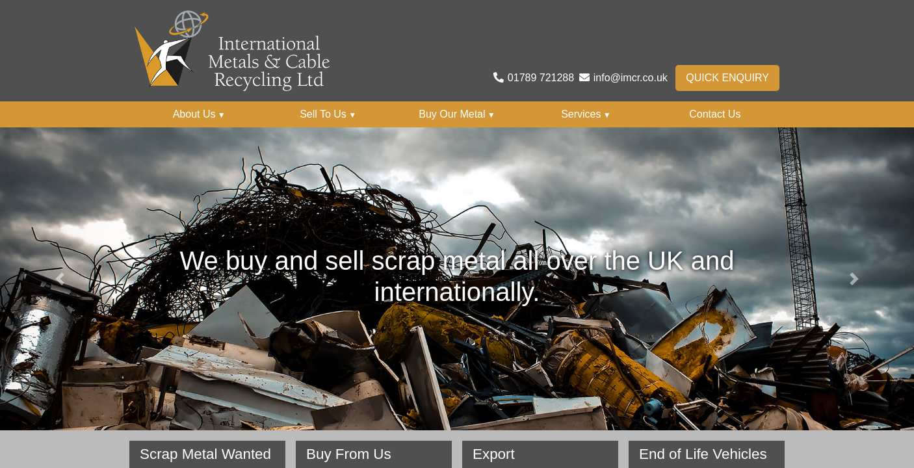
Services (586, 114)
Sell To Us (328, 114)
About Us (199, 114)
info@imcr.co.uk (631, 77)
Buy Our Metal (457, 114)
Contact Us (714, 114)
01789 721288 (541, 77)
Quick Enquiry (727, 77)
